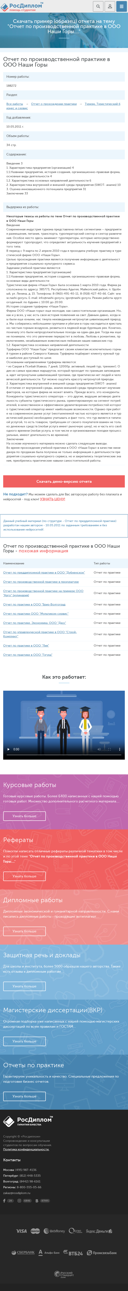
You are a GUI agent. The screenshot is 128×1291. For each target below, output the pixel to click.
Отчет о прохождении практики (54, 104)
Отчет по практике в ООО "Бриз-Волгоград (34, 604)
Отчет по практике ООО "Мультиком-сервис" (36, 613)
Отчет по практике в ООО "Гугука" (27, 654)
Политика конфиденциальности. (26, 1149)
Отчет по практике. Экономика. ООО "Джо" (34, 623)
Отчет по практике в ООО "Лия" (26, 645)
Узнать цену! (52, 499)
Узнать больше (24, 816)
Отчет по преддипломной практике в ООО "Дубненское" (44, 572)
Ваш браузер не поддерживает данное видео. (64, 725)
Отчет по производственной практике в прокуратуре (41, 581)
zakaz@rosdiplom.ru (16, 1193)
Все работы (14, 104)
